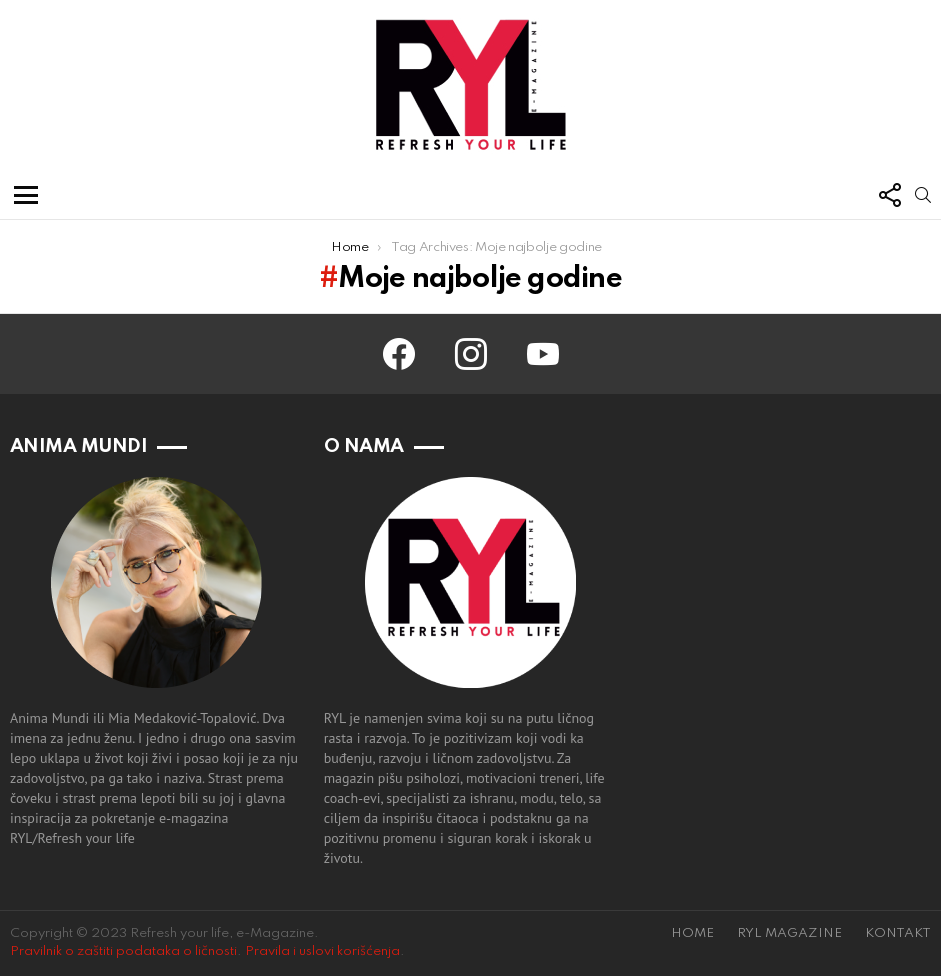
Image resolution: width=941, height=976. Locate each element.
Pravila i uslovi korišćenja (322, 951)
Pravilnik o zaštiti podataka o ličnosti (123, 951)
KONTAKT (898, 933)
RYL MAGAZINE (789, 933)
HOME (692, 933)
